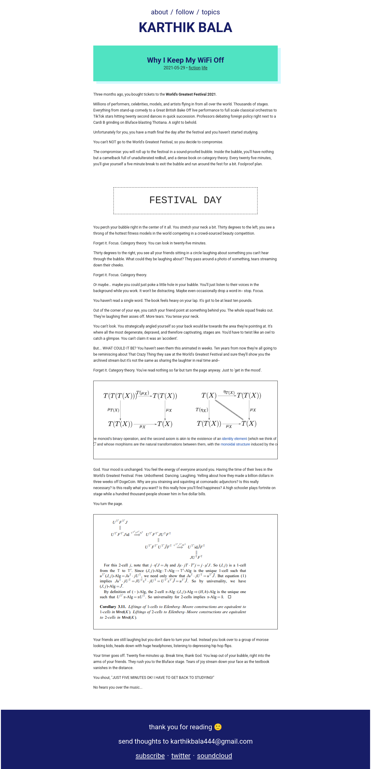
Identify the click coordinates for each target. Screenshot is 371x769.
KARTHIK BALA (185, 27)
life (204, 67)
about (159, 12)
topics (211, 12)
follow (185, 12)
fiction (195, 67)
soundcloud (214, 756)
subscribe (150, 756)
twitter (181, 756)
